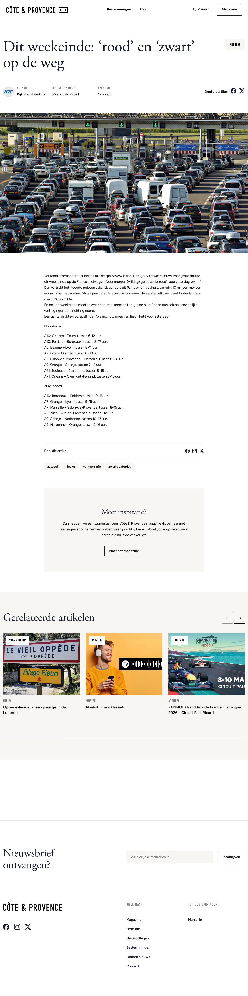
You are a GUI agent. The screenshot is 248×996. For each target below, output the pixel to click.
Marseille (195, 919)
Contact (132, 966)
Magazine (229, 9)
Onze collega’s (137, 938)
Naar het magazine (124, 551)
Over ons (133, 929)
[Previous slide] (227, 618)
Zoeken (203, 9)
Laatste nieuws (138, 957)
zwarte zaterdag (119, 466)
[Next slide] (239, 618)
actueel (52, 466)
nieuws (70, 466)
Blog (142, 9)
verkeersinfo (92, 466)
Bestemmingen (119, 9)
